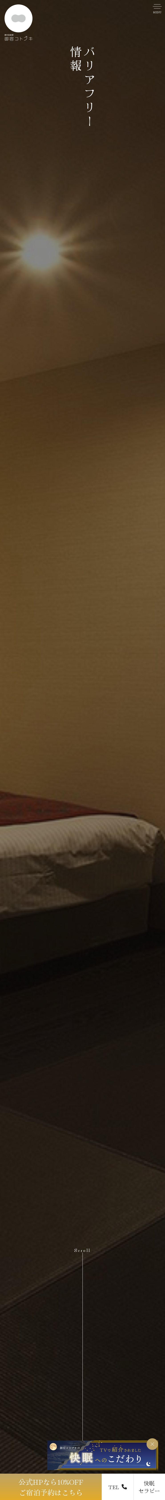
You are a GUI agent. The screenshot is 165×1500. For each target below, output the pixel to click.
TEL (117, 1487)
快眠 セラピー (149, 1486)
